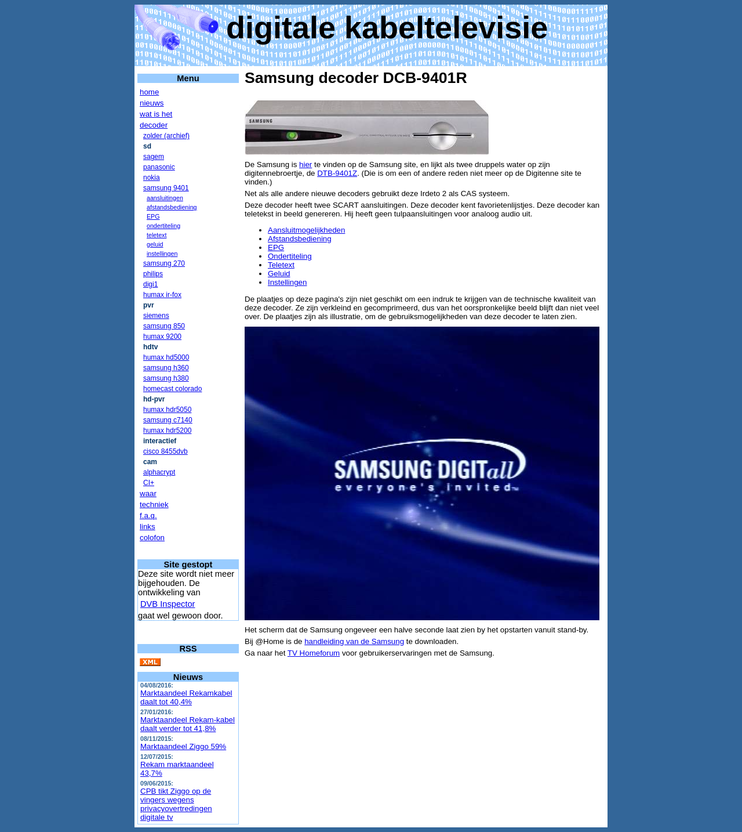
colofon (152, 537)
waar (148, 493)
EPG (153, 216)
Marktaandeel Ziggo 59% (183, 746)
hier (305, 164)
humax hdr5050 (167, 410)
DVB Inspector (167, 604)
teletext (156, 234)
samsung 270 (164, 263)
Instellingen (287, 282)
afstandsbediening (172, 207)
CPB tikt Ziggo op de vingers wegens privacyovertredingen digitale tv (176, 804)
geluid (155, 244)
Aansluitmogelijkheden (306, 230)
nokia (151, 177)
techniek (154, 504)
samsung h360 (166, 368)
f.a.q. (148, 515)
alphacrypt (159, 472)
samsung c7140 (167, 420)
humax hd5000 (166, 357)
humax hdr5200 (167, 430)
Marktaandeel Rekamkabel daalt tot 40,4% (186, 697)
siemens (156, 316)
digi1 (150, 284)
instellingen (162, 253)
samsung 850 (164, 326)
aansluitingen (165, 197)
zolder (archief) (166, 136)
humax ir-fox (162, 295)
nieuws (152, 103)
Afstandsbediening (300, 238)
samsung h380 (166, 378)
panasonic (159, 167)
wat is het (156, 114)
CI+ (148, 483)
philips (153, 274)
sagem (153, 157)
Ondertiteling (290, 256)
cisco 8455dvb (165, 451)
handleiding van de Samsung (354, 641)
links (147, 526)
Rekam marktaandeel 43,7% (177, 768)
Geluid (279, 273)
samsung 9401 (166, 188)
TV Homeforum (314, 653)
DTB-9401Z (337, 173)
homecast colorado (172, 389)
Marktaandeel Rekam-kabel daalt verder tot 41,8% (187, 724)
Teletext (281, 265)
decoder (154, 125)
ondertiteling (163, 225)
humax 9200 (162, 336)
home (149, 92)
